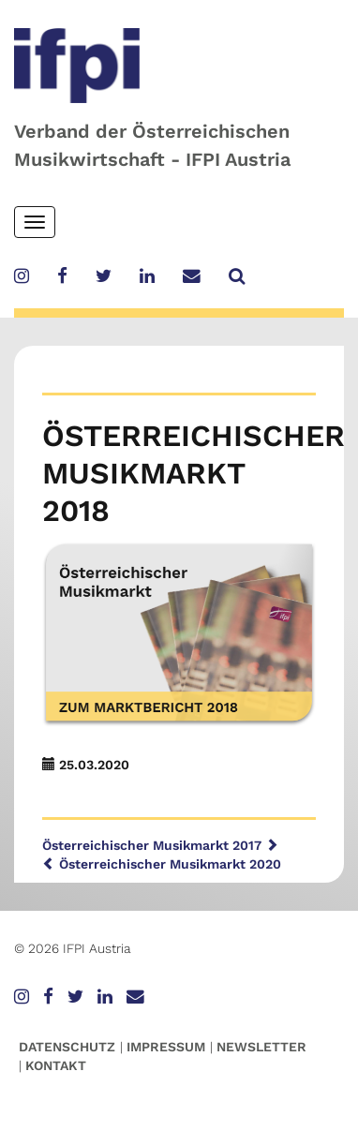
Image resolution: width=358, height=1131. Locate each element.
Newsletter (261, 1046)
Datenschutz (67, 1046)
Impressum (166, 1046)
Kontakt (55, 1065)
